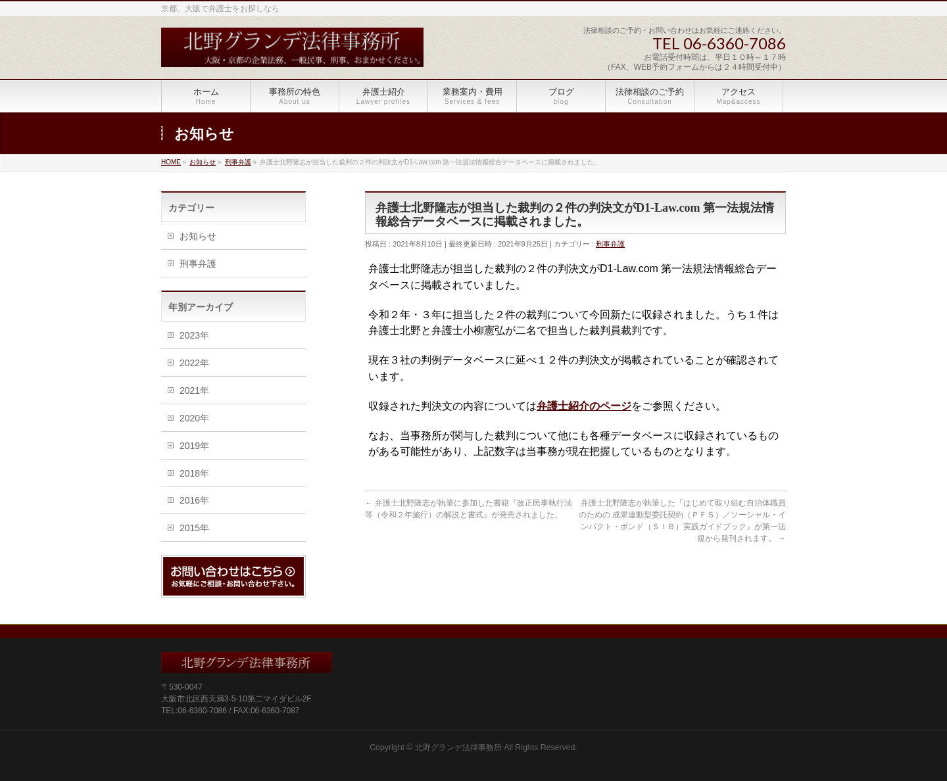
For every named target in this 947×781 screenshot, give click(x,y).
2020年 (194, 418)
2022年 (194, 363)
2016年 (194, 500)
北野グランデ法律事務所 (458, 747)
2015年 (194, 528)
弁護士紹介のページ (584, 406)
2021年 (194, 390)
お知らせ (198, 236)
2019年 (194, 445)
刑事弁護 (610, 244)
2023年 (194, 335)
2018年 (194, 473)
